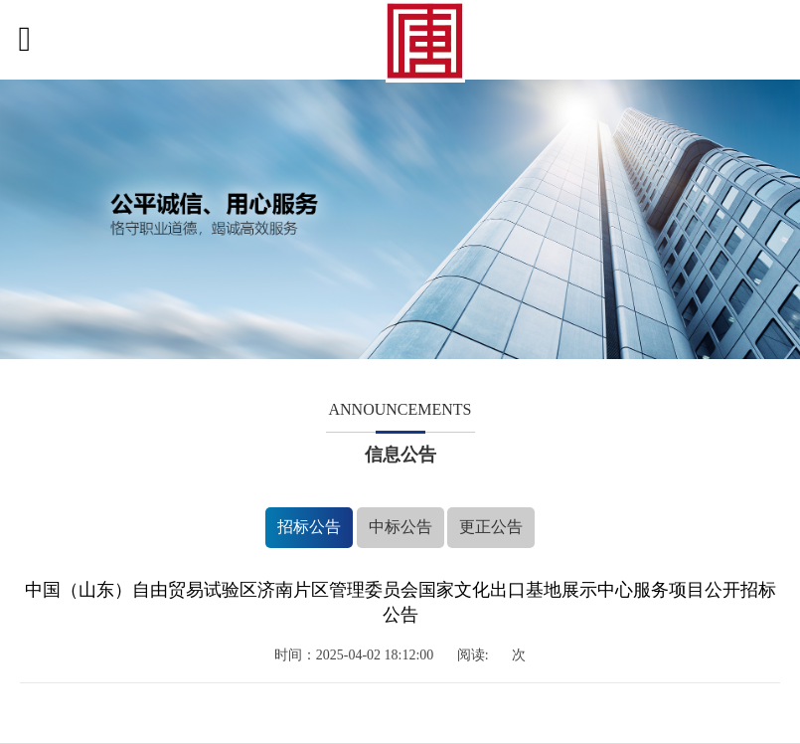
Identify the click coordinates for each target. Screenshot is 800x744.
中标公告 (400, 526)
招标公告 (309, 526)
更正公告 (491, 526)
